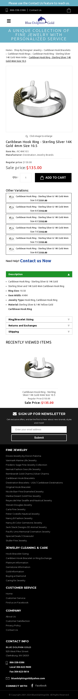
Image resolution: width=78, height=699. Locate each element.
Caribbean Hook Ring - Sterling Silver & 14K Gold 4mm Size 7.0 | (39, 229)
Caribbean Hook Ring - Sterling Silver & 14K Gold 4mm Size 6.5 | (39, 218)
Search (61, 10)
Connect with (16, 685)
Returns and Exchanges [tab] (39, 325)
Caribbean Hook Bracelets (20, 478)
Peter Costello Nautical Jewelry (23, 513)
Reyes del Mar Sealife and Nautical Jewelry (29, 500)
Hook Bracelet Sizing (17, 553)
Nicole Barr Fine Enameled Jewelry (25, 491)
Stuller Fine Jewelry (16, 540)
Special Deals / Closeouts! (20, 536)
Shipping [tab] (39, 331)
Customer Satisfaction (18, 621)
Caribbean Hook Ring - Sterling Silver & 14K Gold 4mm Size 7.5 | (39, 239)
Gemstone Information (18, 567)
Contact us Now (35, 261)
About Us (11, 616)
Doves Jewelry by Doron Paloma (23, 456)
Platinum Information (17, 562)
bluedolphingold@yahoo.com (28, 678)
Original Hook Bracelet (18, 487)
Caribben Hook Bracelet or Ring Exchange (29, 558)
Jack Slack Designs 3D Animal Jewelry (26, 527)
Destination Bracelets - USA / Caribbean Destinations (34, 482)
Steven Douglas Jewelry (19, 505)
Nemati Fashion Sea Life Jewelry (23, 469)
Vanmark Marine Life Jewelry (21, 460)
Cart (69, 10)
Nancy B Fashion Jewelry (19, 518)
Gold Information (15, 571)
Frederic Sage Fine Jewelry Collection (26, 464)
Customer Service (15, 598)
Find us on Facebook (17, 602)
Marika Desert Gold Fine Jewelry (23, 496)
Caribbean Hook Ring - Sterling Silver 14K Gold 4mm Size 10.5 (39, 393)
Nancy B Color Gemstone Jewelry (24, 522)
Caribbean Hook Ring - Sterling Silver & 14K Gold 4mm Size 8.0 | (39, 250)
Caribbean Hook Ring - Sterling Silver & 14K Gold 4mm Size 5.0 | (39, 198)
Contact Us (35, 10)
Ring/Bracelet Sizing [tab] (39, 319)
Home (9, 593)
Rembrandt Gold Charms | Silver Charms (27, 473)
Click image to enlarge (41, 136)
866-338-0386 (18, 10)
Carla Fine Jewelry (15, 509)
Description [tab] (39, 274)
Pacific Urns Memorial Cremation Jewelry (28, 531)
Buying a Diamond (16, 576)
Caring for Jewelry (15, 580)
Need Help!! (12, 261)
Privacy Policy (13, 625)
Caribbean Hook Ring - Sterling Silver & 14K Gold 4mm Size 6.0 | (39, 208)
